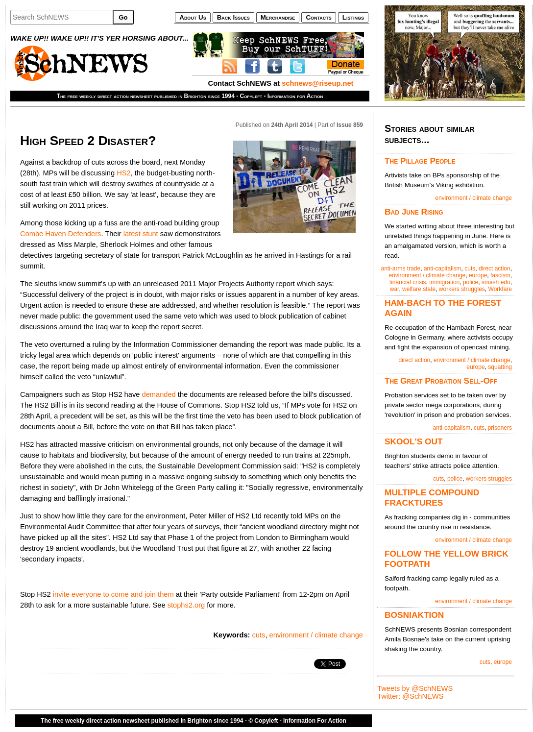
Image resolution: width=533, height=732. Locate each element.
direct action (494, 268)
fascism (500, 275)
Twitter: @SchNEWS (410, 696)
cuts (259, 635)
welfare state (419, 289)
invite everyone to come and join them (113, 594)
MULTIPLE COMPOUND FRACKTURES (432, 498)
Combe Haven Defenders (60, 234)
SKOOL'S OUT (414, 441)
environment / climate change (316, 635)
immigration (444, 282)
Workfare (500, 289)
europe (478, 275)
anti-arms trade (401, 268)
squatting (500, 367)
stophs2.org (186, 605)
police (470, 282)
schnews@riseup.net (317, 83)
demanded (158, 394)
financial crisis (407, 282)
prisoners (500, 427)
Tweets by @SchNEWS (415, 688)
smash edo (496, 282)
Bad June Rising (414, 212)
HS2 (124, 173)
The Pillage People (420, 161)
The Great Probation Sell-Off (441, 381)
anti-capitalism (442, 268)
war (394, 289)
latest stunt (140, 234)
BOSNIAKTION (414, 615)
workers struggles (462, 289)
